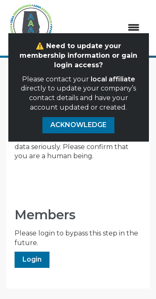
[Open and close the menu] (102, 28)
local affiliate (113, 79)
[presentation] (78, 181)
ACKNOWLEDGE (78, 125)
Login (32, 259)
